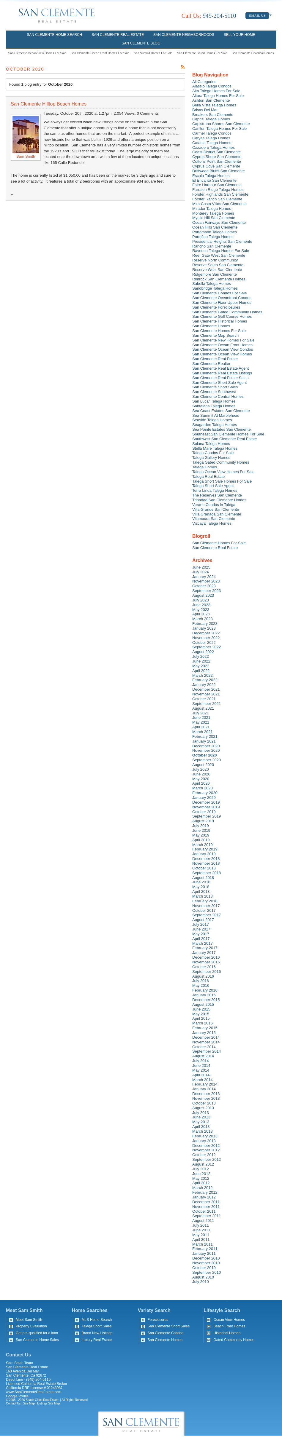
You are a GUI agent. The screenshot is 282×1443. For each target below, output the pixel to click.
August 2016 (203, 976)
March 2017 (202, 943)
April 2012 (201, 1183)
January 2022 (204, 684)
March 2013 (202, 1131)
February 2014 (205, 1084)
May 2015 (200, 1014)
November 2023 (206, 581)
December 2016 (206, 957)
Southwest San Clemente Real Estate (224, 439)
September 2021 (206, 703)
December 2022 (206, 633)
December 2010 (206, 1258)
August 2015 (203, 1004)
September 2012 (206, 1159)
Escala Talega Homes (211, 175)
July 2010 (200, 1281)
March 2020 (202, 788)
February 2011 (205, 1248)
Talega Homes (204, 467)
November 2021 (206, 694)
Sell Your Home (239, 35)
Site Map (29, 1403)
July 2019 (200, 825)
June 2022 (201, 661)
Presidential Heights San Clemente (222, 241)
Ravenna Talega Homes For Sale (220, 250)
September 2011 (206, 1216)
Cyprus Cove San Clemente (216, 166)
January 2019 (204, 854)
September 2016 (206, 971)
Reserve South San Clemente (217, 265)
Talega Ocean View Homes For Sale (223, 472)
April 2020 (201, 783)
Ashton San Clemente (211, 100)
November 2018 (206, 863)
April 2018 (201, 891)
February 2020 (205, 793)
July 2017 (200, 924)
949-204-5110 (209, 15)
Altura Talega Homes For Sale (218, 95)
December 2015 (206, 999)
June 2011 (201, 1230)
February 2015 (205, 1028)
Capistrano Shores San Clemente (221, 124)
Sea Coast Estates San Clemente (221, 410)
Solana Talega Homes (211, 443)
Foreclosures (158, 1320)
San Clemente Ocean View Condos (222, 349)
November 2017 (206, 906)
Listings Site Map (48, 1403)
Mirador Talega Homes (211, 208)
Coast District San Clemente (216, 152)
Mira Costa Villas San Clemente (219, 204)
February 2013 (205, 1136)
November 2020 (206, 750)
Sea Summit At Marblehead (215, 415)
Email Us (257, 15)
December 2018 (206, 858)
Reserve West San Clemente (217, 269)
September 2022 (206, 647)
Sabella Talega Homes (211, 283)
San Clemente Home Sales (37, 1340)
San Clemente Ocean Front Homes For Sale (100, 53)
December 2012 (206, 1145)
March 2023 (202, 619)
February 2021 (205, 736)
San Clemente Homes (211, 326)
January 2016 (204, 995)
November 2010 (206, 1263)
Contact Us (13, 1403)
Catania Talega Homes (211, 143)
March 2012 (202, 1187)
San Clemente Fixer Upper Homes (221, 302)
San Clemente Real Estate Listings (222, 373)
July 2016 (200, 981)
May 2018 (200, 887)
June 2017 (201, 929)
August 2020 (203, 764)
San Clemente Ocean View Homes (222, 354)
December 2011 (206, 1202)
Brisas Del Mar (205, 110)
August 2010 (203, 1277)
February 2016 (205, 990)
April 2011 (201, 1239)
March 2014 (202, 1080)
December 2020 (206, 746)
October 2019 (204, 812)
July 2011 (200, 1225)
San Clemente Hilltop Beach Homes (48, 103)
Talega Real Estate (208, 476)
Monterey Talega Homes (213, 213)
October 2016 (204, 967)
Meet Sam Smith (29, 1320)
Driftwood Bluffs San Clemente (218, 171)
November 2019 (206, 807)
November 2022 (206, 638)
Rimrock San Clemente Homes (218, 279)
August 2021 (203, 708)
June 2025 (201, 567)
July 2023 (200, 600)
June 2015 (201, 1009)
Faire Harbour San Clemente (217, 185)
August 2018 (203, 877)
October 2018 (204, 868)
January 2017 (204, 952)
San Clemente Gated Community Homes (227, 312)
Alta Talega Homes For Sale (216, 91)
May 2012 (200, 1178)
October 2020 (204, 755)
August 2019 (203, 821)
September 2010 (206, 1272)
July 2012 (200, 1169)
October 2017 (204, 910)
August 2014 (203, 1056)
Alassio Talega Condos (211, 86)
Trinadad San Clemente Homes (219, 500)
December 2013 (206, 1093)
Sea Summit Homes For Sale (153, 53)
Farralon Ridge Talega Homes (217, 189)
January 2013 (204, 1141)
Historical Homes (226, 1333)
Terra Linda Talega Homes (214, 490)
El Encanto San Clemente (214, 180)
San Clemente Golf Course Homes (222, 316)
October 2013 (204, 1103)
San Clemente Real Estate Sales (220, 378)
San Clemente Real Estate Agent (220, 368)
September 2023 (206, 590)
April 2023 (201, 614)
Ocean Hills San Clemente (214, 227)
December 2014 (206, 1037)
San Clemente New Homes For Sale (223, 340)
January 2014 (204, 1089)
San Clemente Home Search (54, 35)
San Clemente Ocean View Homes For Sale (37, 53)
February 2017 (205, 948)
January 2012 (204, 1197)
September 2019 (206, 816)
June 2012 (201, 1173)
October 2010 (204, 1267)
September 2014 (206, 1051)
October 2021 (204, 699)
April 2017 (201, 938)
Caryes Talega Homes (211, 138)
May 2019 (200, 835)
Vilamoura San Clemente (213, 518)
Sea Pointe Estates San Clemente (221, 429)
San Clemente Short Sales (215, 387)
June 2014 (201, 1065)
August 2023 (203, 595)
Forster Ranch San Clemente (217, 199)
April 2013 (201, 1126)
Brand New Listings (97, 1333)
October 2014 (204, 1047)
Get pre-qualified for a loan (37, 1333)
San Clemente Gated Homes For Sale (202, 53)
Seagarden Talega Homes (214, 424)
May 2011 (200, 1235)
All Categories (204, 81)
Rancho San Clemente (211, 246)
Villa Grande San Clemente (215, 509)
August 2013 (203, 1108)
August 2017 (203, 919)
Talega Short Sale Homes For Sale (222, 481)
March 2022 (202, 675)
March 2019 (202, 844)
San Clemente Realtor (211, 363)
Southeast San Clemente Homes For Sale (228, 434)
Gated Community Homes (233, 1340)
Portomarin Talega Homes (214, 232)
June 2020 (201, 774)
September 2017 (206, 915)
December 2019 (206, 802)
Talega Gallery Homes (211, 457)
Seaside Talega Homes (212, 420)
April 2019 (201, 840)
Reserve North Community (215, 260)
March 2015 (202, 1023)
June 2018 (201, 882)
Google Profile (17, 1396)
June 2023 (201, 605)
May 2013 (200, 1122)
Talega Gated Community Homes (220, 462)
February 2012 (205, 1192)
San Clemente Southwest (214, 392)
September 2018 (206, 873)
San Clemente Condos (166, 1333)
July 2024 (200, 572)
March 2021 (202, 732)
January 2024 (204, 576)
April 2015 (201, 1018)
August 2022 (203, 651)
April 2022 (201, 670)
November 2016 (206, 962)
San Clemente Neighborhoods (183, 35)
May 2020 (200, 779)
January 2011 (204, 1253)
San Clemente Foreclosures (216, 307)
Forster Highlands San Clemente (220, 194)
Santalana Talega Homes (213, 406)
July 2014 (200, 1061)
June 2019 (201, 830)
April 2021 (201, 727)
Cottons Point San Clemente (216, 161)
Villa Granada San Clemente (216, 514)
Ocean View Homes (229, 1320)
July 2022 (200, 656)
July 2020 (200, 769)
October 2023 (204, 586)
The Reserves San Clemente (217, 495)
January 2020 (204, 797)
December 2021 (206, 689)
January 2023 (204, 628)
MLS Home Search (97, 1320)
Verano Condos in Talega (213, 504)
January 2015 (204, 1032)
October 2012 (204, 1155)
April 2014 (201, 1075)
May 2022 (200, 666)
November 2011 (206, 1206)
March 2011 (202, 1244)
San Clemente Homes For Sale (219, 330)
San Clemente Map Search (215, 335)
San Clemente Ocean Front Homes (222, 345)
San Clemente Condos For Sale (219, 293)
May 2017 (200, 934)
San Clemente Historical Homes (253, 53)
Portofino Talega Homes (213, 236)
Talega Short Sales (97, 1326)
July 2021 (200, 713)
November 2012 (206, 1150)
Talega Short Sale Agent (213, 485)
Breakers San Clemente (212, 114)
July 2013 (200, 1112)
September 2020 (206, 760)
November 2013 (206, 1098)
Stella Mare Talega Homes (214, 448)
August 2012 (203, 1164)
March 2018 (202, 896)
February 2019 (205, 849)
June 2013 (201, 1117)
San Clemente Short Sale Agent (219, 382)
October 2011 (204, 1211)
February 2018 (205, 901)
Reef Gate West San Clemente (218, 255)
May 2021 (200, 722)
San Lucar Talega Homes (214, 401)
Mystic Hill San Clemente (213, 218)
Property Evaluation (31, 1326)
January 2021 (204, 741)
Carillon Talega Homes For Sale (219, 128)
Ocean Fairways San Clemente (219, 222)
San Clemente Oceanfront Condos (221, 298)
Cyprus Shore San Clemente (216, 156)
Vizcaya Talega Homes (211, 523)
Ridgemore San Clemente (214, 274)
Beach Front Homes (229, 1326)
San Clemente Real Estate (118, 35)
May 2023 (200, 609)
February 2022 (205, 680)
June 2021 (201, 717)
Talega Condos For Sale (213, 453)
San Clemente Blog (141, 43)
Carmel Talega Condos (211, 133)
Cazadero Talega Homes (213, 147)
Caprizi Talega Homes (211, 119)
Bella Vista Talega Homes (214, 105)
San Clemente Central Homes (218, 396)
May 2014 (200, 1070)
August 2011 (203, 1220)
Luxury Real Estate (97, 1340)
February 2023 (205, 623)
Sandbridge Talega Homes (215, 288)
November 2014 (206, 1042)
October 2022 (204, 642)
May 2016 (200, 985)
